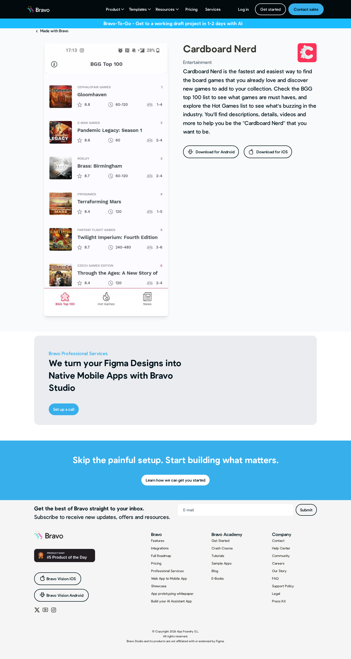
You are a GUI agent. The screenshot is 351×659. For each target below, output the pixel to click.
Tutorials (218, 556)
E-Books (218, 578)
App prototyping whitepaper (172, 593)
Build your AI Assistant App (171, 601)
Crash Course (222, 548)
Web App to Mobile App (169, 578)
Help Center (281, 548)
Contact (278, 540)
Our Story (279, 571)
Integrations (160, 548)
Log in (243, 9)
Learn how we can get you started (175, 480)
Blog (215, 571)
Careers (278, 563)
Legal (276, 593)
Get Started (220, 540)
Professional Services (167, 571)
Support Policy (283, 586)
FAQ (275, 578)
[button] (115, 9)
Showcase (158, 586)
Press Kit (279, 601)
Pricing (191, 9)
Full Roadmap (161, 556)
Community (281, 556)
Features (157, 540)
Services (213, 9)
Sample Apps (222, 563)
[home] (38, 9)
